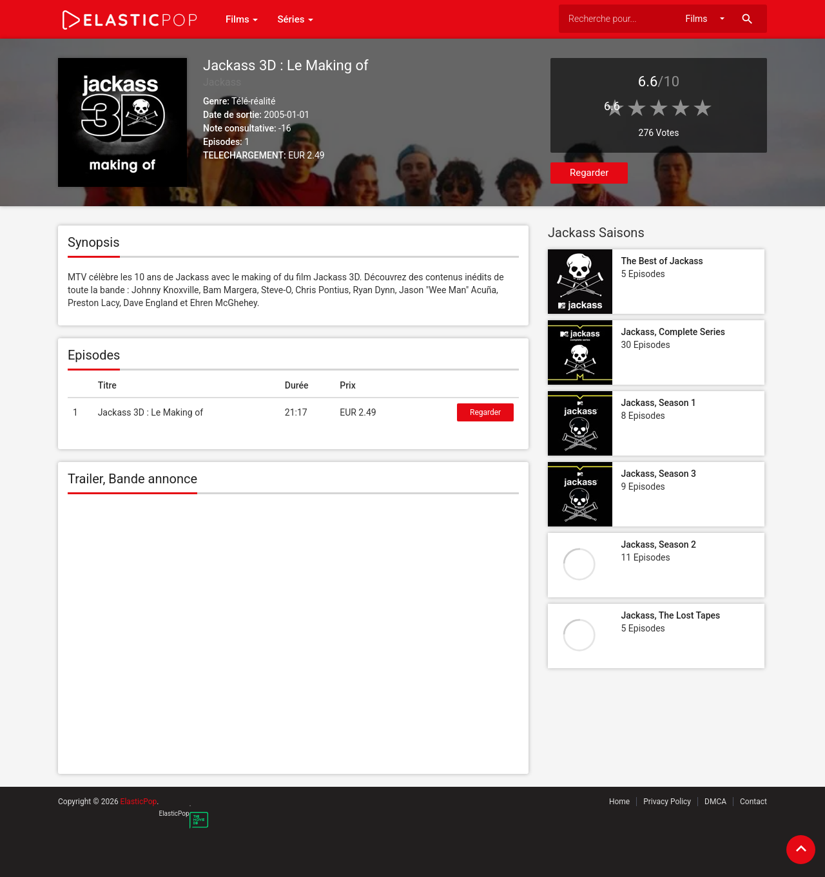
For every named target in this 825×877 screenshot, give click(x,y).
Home (619, 801)
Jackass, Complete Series (673, 332)
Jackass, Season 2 (658, 544)
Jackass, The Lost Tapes (670, 615)
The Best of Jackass (662, 261)
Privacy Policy (667, 801)
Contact (753, 801)
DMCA (715, 801)
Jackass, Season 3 (658, 473)
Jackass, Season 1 (658, 403)
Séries (295, 19)
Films (242, 19)
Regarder (589, 172)
